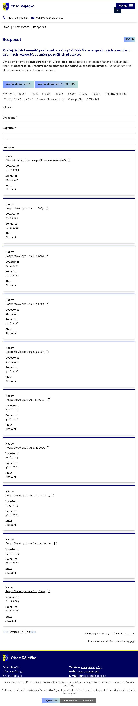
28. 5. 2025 (11, 313)
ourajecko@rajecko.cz (49, 17)
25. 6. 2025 (11, 409)
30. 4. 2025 (11, 265)
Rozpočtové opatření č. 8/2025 (27, 447)
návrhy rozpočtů (116, 93)
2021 (48, 93)
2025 (97, 93)
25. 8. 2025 (11, 457)
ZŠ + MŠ (94, 99)
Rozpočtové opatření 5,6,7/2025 (27, 399)
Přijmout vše (50, 700)
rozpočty (77, 99)
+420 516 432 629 (18, 17)
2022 (60, 93)
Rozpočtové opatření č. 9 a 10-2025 (29, 495)
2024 (85, 93)
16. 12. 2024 (12, 170)
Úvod (6, 27)
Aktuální (10, 189)
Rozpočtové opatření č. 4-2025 (26, 351)
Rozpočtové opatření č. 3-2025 (26, 303)
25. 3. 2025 (11, 217)
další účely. (69, 685)
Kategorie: (9, 93)
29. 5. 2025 (11, 361)
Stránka (14, 632)
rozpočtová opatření (20, 99)
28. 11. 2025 (12, 601)
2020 (35, 93)
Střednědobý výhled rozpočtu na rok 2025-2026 (37, 160)
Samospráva (21, 27)
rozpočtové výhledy (51, 99)
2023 (72, 93)
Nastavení (88, 700)
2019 (23, 93)
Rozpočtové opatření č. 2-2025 (26, 256)
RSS (129, 40)
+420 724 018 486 (88, 671)
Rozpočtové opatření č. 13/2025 (27, 591)
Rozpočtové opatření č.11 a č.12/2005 (31, 543)
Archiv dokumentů (19, 84)
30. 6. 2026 (11, 227)
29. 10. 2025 (12, 553)
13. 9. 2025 (11, 505)
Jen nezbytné (70, 700)
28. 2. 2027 (11, 179)
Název (7, 107)
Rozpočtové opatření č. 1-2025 (26, 208)
